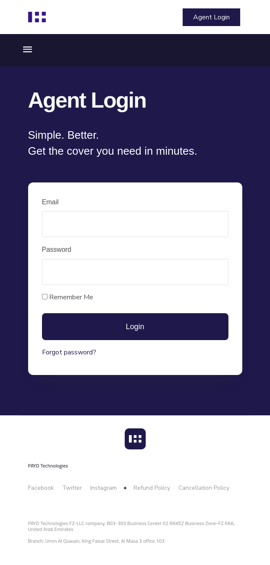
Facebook (41, 488)
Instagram (103, 488)
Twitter (72, 488)
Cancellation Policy (203, 488)
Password (56, 249)
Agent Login (211, 17)
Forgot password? (69, 352)
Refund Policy (152, 488)
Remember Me (67, 297)
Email (50, 202)
